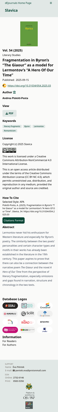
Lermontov (39, 126)
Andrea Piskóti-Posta (15, 98)
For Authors (9, 345)
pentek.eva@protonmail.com (30, 370)
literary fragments (12, 126)
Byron (27, 126)
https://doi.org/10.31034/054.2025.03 (26, 86)
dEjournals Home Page (18, 3)
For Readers (9, 341)
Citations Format (13, 220)
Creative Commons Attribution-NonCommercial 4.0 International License (26, 160)
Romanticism (10, 130)
